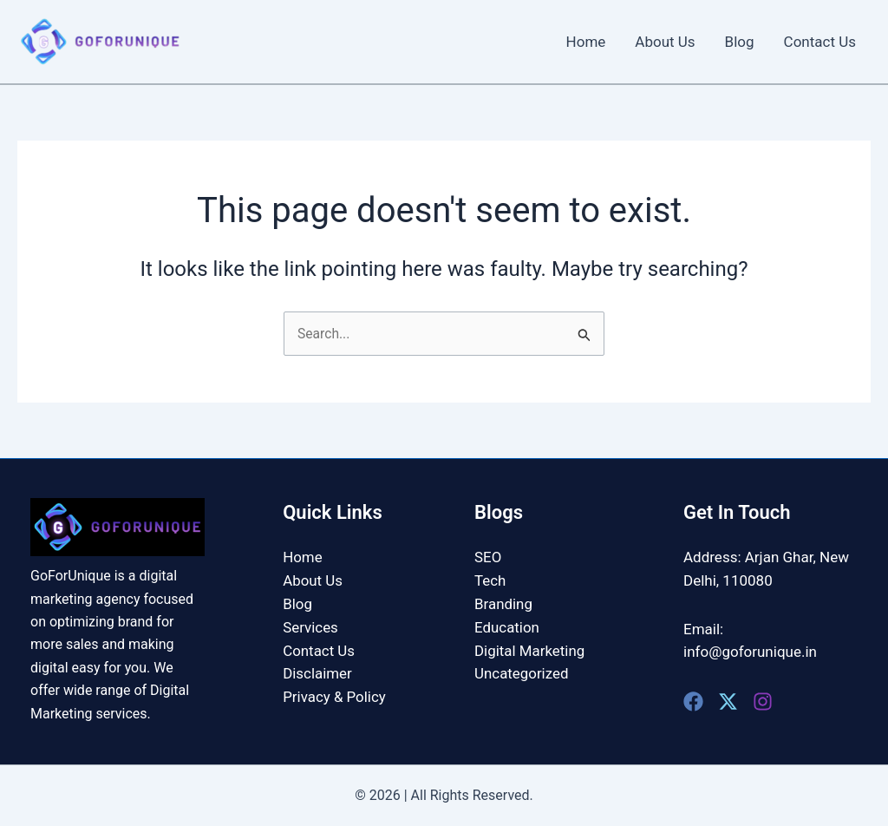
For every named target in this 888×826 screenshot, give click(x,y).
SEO (487, 557)
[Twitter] (728, 701)
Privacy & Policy (334, 695)
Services (310, 626)
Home (586, 41)
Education (506, 626)
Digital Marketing (529, 649)
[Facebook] (693, 701)
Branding (503, 603)
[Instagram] (763, 701)
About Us (665, 41)
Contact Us (820, 41)
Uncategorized (521, 671)
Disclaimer (317, 671)
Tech (490, 580)
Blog (739, 41)
